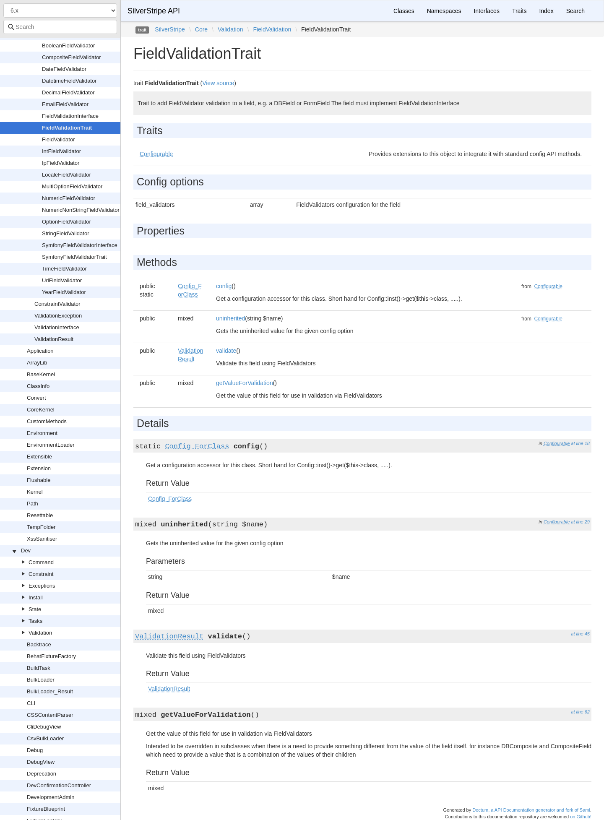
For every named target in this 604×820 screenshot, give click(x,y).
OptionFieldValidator (66, 222)
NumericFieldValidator (68, 198)
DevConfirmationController (59, 785)
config (224, 286)
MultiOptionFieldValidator (72, 186)
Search (575, 11)
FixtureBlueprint (46, 809)
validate (226, 350)
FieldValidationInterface (70, 116)
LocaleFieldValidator (66, 175)
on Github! (580, 816)
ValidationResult (53, 339)
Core (201, 29)
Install (36, 597)
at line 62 (580, 711)
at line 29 (580, 521)
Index (546, 11)
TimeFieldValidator (64, 269)
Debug (35, 750)
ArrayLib (37, 362)
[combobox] (60, 27)
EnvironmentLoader (50, 445)
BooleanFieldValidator (68, 45)
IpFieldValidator (60, 163)
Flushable (38, 480)
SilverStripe (170, 29)
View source (218, 83)
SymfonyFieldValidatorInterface (79, 245)
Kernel (35, 492)
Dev (26, 550)
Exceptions (42, 586)
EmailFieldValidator (65, 104)
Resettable (40, 515)
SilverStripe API (154, 11)
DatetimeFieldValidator (69, 81)
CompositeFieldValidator (71, 57)
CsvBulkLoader (45, 738)
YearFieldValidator (64, 292)
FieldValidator (58, 139)
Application (40, 351)
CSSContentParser (50, 715)
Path (32, 503)
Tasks (35, 621)
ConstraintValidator (57, 304)
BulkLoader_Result (50, 691)
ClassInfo (38, 386)
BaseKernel (41, 374)
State (35, 609)
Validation (40, 633)
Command (41, 562)
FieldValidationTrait (67, 128)
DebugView (41, 762)
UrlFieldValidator (62, 280)
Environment (42, 433)
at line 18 (580, 443)
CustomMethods (47, 421)
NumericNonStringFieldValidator (81, 210)
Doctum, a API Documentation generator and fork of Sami (531, 809)
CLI (31, 703)
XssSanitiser (42, 539)
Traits (519, 11)
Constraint (41, 574)
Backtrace (39, 644)
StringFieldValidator (65, 233)
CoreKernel (41, 409)
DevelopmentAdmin (50, 797)
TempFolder (41, 527)
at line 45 (580, 633)
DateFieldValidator (64, 69)
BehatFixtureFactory (51, 656)
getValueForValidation (244, 383)
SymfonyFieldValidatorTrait (74, 257)
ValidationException (58, 315)
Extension (39, 468)
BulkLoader (41, 680)
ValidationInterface (56, 327)
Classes (403, 11)
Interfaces (486, 11)
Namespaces (444, 11)
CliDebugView (44, 727)
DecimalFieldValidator (68, 92)
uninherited (230, 318)
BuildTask (38, 668)
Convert (36, 398)
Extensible (39, 456)
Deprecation (41, 774)
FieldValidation (272, 29)
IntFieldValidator (61, 151)
